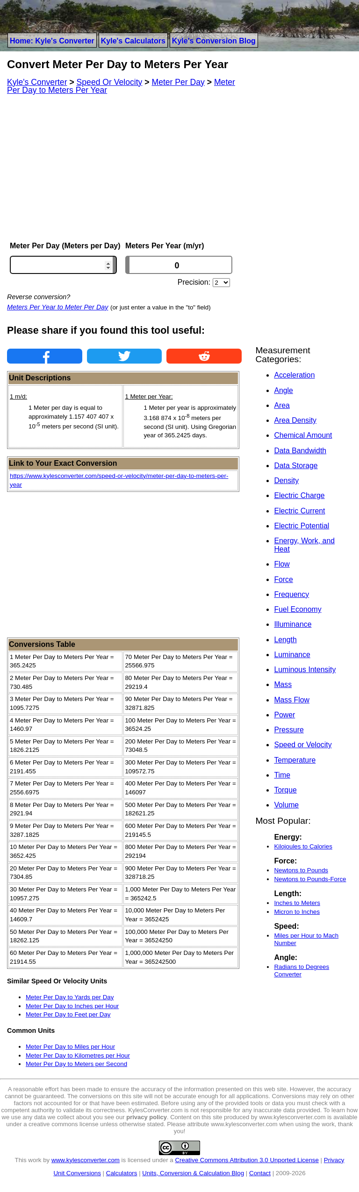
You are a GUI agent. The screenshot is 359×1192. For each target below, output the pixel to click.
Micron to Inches (297, 911)
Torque (285, 790)
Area (281, 405)
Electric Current (299, 511)
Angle (283, 390)
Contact (260, 1173)
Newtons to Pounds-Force (310, 879)
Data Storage (295, 466)
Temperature (295, 760)
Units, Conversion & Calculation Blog (193, 1173)
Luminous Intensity (305, 669)
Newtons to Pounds (301, 870)
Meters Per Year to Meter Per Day (57, 307)
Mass (283, 684)
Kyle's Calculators (133, 41)
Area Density (295, 420)
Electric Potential (301, 526)
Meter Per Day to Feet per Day (68, 1014)
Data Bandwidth (300, 451)
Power (284, 715)
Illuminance (292, 624)
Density (286, 480)
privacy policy (146, 1117)
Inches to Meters (297, 902)
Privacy (334, 1160)
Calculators (121, 1173)
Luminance (292, 655)
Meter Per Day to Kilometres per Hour (78, 1055)
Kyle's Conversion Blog (214, 41)
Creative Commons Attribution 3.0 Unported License (246, 1160)
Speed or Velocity (302, 745)
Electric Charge (299, 495)
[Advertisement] (124, 168)
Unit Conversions (77, 1173)
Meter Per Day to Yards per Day (70, 997)
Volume (286, 805)
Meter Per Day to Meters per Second (76, 1063)
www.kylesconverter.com (85, 1160)
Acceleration (294, 375)
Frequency (291, 594)
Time (282, 775)
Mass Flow (291, 700)
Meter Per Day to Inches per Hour (72, 1006)
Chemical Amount (303, 435)
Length (285, 640)
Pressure (288, 730)
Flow (281, 564)
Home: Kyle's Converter (52, 41)
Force (283, 579)
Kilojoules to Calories (303, 846)
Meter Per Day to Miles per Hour (70, 1046)
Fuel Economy (297, 609)
